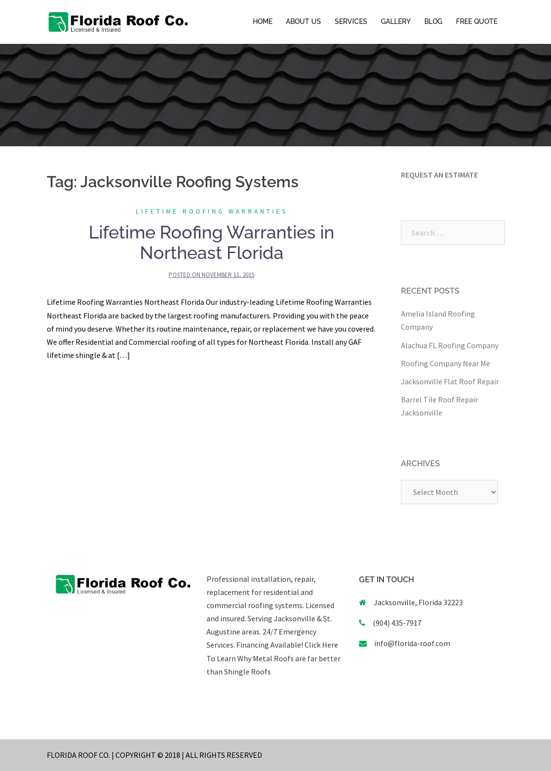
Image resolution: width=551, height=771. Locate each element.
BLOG (433, 21)
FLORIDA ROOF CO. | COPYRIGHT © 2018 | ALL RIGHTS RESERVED (154, 755)
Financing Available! (269, 645)
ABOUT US (303, 21)
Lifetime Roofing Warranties (211, 211)
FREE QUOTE (476, 21)
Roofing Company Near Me (445, 363)
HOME (262, 21)
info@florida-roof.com (412, 643)
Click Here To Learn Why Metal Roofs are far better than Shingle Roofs (274, 658)
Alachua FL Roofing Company (449, 345)
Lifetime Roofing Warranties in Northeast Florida (211, 242)
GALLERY (396, 21)
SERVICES (351, 21)
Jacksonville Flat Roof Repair (450, 381)
